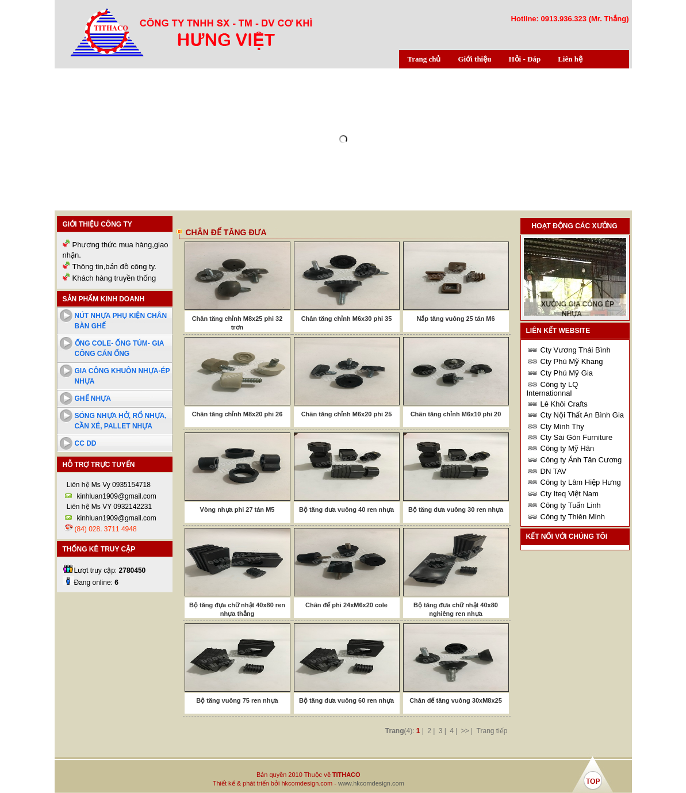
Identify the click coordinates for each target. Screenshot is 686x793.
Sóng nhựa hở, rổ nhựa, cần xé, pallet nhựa (121, 421)
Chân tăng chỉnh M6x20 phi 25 (346, 414)
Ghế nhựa (93, 398)
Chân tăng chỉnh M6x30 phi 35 (346, 318)
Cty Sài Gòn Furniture (577, 437)
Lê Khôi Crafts (564, 404)
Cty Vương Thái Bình (576, 350)
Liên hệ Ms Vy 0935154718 (108, 485)
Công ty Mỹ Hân (568, 448)
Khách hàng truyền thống (114, 278)
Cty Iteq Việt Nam (570, 493)
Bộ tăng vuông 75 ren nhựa (237, 700)
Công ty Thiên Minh (573, 516)
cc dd (86, 443)
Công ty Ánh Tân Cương (581, 459)
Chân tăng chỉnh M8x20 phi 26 (237, 414)
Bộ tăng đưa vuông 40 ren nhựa (346, 509)
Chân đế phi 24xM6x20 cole (346, 605)
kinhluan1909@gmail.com (116, 496)
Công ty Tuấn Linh (571, 505)
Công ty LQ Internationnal (552, 388)
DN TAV (554, 471)
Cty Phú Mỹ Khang (572, 361)
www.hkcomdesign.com (371, 783)
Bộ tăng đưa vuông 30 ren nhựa (455, 509)
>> (465, 731)
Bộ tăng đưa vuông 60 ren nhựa (346, 700)
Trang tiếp (492, 731)
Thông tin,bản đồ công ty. (114, 266)
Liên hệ (570, 59)
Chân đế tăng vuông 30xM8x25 (455, 700)
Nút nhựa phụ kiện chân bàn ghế (121, 321)
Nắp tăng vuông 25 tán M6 (455, 318)
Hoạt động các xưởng (575, 226)
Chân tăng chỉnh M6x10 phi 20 (456, 414)
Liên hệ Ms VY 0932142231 (108, 507)
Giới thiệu (474, 59)
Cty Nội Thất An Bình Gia (582, 415)
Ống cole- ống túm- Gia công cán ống (119, 348)
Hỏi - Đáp (524, 59)
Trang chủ (424, 59)
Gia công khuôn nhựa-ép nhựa (122, 376)
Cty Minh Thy (562, 426)
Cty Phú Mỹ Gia (567, 373)
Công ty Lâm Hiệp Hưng (581, 482)
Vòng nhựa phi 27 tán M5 (237, 509)
